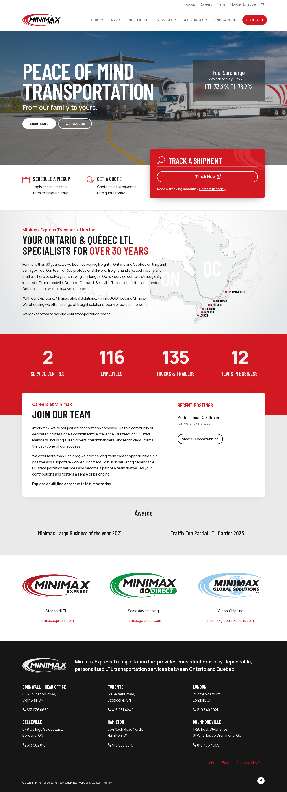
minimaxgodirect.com (143, 620)
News (221, 4)
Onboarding (226, 19)
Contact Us (75, 123)
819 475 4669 (208, 745)
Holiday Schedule (243, 4)
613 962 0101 (37, 745)
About (190, 4)
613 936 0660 (38, 709)
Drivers (205, 424)
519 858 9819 (122, 745)
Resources (193, 19)
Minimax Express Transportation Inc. (54, 783)
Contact (255, 19)
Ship (95, 19)
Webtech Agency (102, 783)
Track (115, 19)
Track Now (205, 176)
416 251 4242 (122, 709)
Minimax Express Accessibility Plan (236, 762)
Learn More (39, 123)
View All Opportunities (200, 439)
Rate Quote (138, 19)
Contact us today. (212, 189)
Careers (206, 4)
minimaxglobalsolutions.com (230, 620)
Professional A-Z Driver (199, 417)
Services (165, 19)
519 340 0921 (207, 709)
